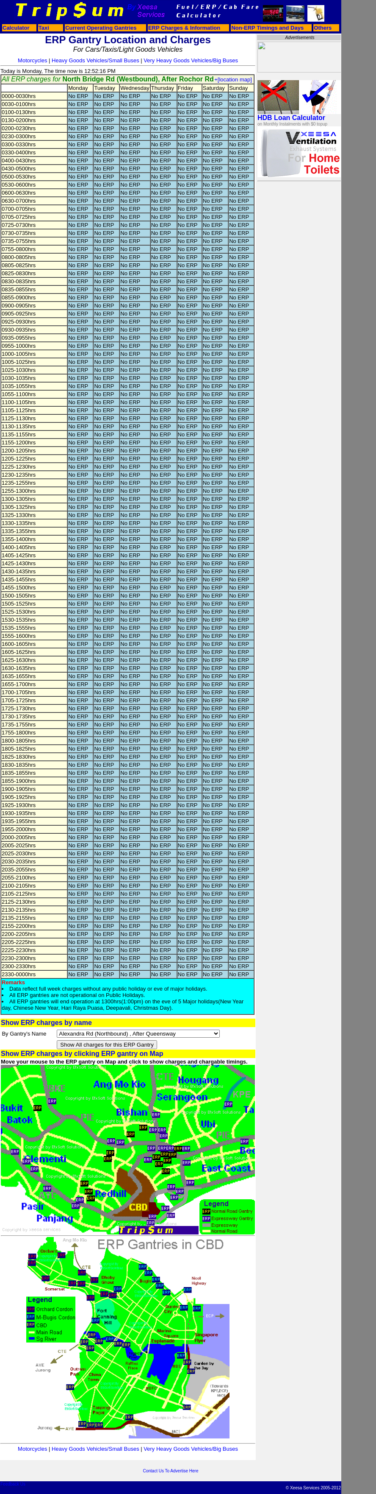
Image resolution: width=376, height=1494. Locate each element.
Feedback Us (12, 1484)
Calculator (16, 28)
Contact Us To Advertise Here (171, 1471)
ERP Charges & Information (184, 28)
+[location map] (233, 79)
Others (323, 28)
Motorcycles (32, 60)
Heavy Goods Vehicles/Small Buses (95, 60)
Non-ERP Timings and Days (267, 28)
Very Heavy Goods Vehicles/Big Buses (191, 60)
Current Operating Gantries (100, 28)
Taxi (44, 28)
